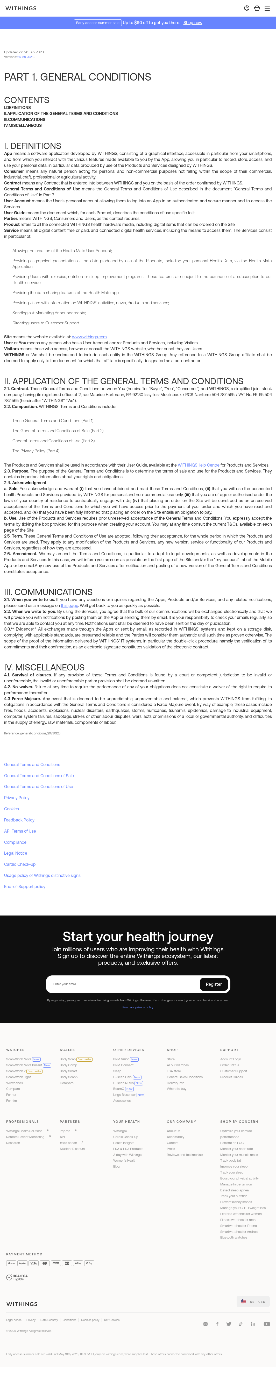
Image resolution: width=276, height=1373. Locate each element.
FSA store (174, 1071)
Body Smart (68, 1071)
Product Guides (231, 1077)
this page (69, 605)
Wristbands (14, 1083)
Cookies (11, 808)
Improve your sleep (234, 1166)
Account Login (230, 1059)
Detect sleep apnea (234, 1190)
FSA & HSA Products (128, 1149)
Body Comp (68, 1065)
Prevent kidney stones (236, 1202)
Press (171, 1149)
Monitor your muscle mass (239, 1155)
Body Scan (76, 1059)
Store (171, 1059)
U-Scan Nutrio (128, 1083)
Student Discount (72, 1149)
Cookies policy (90, 1319)
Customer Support (233, 1071)
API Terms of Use (20, 831)
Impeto (65, 1131)
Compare (13, 1089)
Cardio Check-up (20, 864)
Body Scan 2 (69, 1077)
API (62, 1137)
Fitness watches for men (238, 1220)
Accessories (122, 1101)
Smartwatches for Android (239, 1232)
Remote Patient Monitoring (25, 1137)
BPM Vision (126, 1059)
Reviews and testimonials (185, 1155)
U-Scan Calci (127, 1077)
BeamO (123, 1089)
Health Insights (123, 1143)
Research (13, 1143)
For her (11, 1095)
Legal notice (14, 1319)
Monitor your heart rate (236, 1149)
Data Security (49, 1319)
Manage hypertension (236, 1184)
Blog (116, 1166)
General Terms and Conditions (32, 764)
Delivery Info (175, 1083)
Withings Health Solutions (24, 1131)
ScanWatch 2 (24, 1071)
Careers (172, 1143)
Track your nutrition (233, 1196)
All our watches (178, 1065)
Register (214, 984)
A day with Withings (127, 1155)
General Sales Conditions (185, 1077)
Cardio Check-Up (125, 1137)
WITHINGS (187, 465)
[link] (253, 1301)
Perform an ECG (232, 1143)
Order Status (229, 1065)
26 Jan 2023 (25, 57)
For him (11, 1101)
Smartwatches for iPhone (238, 1226)
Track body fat (230, 1160)
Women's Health (124, 1160)
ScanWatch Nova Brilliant (28, 1065)
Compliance (15, 842)
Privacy (31, 1319)
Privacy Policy (17, 797)
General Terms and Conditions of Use (38, 786)
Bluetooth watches (233, 1237)
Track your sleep (232, 1172)
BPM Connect (123, 1065)
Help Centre (208, 465)
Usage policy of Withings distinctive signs (42, 875)
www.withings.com (89, 336)
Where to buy (176, 1089)
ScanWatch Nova (23, 1059)
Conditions (69, 1319)
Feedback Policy (19, 820)
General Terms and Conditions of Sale (39, 775)
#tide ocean (68, 1143)
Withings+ (120, 1131)
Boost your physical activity (239, 1178)
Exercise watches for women (241, 1214)
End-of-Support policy (24, 886)
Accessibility (175, 1137)
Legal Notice (15, 853)
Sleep (117, 1071)
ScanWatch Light (18, 1077)
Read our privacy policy (138, 1007)
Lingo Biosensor (129, 1095)
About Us (173, 1131)
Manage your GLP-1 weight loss (243, 1208)
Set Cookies (111, 1319)
